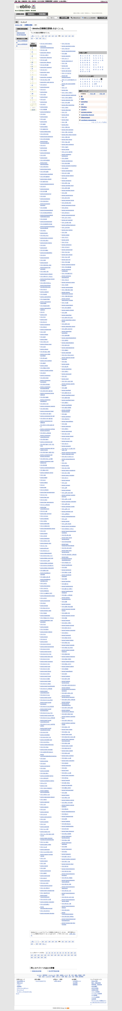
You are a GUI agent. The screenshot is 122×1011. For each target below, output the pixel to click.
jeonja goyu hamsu (67, 230)
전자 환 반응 (65, 829)
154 (69, 36)
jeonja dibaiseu (44, 590)
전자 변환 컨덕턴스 (45, 283)
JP (32, 79)
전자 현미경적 (66, 910)
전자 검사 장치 (44, 883)
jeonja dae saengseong (47, 502)
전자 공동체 (65, 158)
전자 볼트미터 (44, 129)
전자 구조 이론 (66, 257)
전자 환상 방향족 (66, 833)
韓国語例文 (31, 14)
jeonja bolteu (44, 126)
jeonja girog (65, 124)
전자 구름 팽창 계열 (67, 290)
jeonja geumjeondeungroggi (46, 907)
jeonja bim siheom (45, 52)
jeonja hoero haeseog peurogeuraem (68, 740)
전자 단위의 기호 (45, 541)
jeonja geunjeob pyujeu (68, 46)
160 (45, 955)
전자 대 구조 (43, 495)
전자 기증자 (65, 107)
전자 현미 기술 (66, 861)
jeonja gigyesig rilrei (67, 100)
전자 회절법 (65, 669)
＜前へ (32, 36)
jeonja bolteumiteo (45, 131)
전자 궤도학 (65, 366)
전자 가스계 (43, 847)
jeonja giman (65, 115)
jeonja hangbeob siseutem (66, 575)
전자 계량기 (65, 429)
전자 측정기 (43, 327)
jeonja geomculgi (45, 875)
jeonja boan (43, 102)
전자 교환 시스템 (66, 499)
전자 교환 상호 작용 (67, 492)
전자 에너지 (43, 639)
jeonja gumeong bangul (68, 264)
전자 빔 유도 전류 (45, 79)
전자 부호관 (43, 150)
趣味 (53, 976)
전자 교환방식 (66, 514)
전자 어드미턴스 (44, 742)
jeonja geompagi (45, 880)
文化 (40, 976)
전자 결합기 (65, 402)
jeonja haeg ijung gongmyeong (66, 551)
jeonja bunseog (44, 257)
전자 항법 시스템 (66, 572)
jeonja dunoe (44, 637)
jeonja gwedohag (66, 369)
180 (52, 955)
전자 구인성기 (66, 247)
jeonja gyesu (65, 465)
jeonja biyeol (43, 97)
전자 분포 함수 (44, 240)
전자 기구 (64, 87)
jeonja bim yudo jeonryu (47, 82)
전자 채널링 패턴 (45, 305)
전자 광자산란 (66, 345)
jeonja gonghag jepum (68, 190)
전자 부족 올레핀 (45, 176)
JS (32, 85)
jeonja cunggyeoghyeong (47, 467)
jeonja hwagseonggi (67, 816)
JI (32, 64)
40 (54, 952)
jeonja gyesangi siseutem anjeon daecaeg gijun (69, 453)
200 (58, 955)
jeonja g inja (43, 785)
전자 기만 (64, 112)
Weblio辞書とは (21, 981)
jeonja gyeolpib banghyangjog (66, 410)
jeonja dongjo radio (45, 610)
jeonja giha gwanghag (68, 105)
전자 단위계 (43, 536)
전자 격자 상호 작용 (67, 381)
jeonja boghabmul (45, 112)
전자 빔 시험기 (44, 55)
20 (49, 952)
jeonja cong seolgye (46, 360)
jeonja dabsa (44, 482)
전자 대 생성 (43, 500)
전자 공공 (64, 178)
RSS (68, 1008)
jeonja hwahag (66, 821)
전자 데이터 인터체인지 (46, 565)
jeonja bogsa (44, 116)
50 (57, 952)
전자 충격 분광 (44, 378)
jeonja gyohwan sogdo (68, 506)
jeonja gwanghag (66, 315)
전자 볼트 (43, 124)
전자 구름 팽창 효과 (67, 296)
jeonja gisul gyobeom (68, 144)
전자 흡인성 (65, 584)
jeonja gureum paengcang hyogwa (67, 299)
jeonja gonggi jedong (68, 175)
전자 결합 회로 (66, 397)
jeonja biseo (43, 92)
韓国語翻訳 (42, 14)
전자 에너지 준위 (45, 674)
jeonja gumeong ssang (68, 282)
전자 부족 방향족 (45, 160)
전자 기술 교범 (66, 142)
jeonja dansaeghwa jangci (47, 528)
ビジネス (39, 975)
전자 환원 (64, 846)
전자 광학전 (65, 340)
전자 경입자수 (66, 419)
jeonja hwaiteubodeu (67, 826)
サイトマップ (20, 990)
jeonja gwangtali (66, 352)
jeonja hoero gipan (67, 729)
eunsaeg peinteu (86, 112)
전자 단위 (43, 531)
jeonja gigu (65, 90)
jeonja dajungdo (44, 523)
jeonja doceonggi (45, 600)
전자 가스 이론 (44, 829)
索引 (17, 22)
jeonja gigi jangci (66, 70)
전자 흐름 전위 (66, 613)
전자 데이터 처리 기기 (46, 555)
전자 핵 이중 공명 (66, 548)
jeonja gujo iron (66, 259)
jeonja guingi (65, 240)
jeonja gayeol (44, 866)
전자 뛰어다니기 (44, 550)
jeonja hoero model (67, 745)
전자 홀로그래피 (66, 788)
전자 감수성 (43, 814)
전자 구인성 (65, 242)
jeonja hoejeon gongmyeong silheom (68, 710)
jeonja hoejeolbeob (67, 671)
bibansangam (85, 117)
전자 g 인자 (43, 783)
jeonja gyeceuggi (66, 374)
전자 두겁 (43, 624)
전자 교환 (64, 487)
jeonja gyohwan (66, 490)
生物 (63, 976)
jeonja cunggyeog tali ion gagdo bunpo (47, 449)
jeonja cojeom (44, 349)
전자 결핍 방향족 (66, 407)
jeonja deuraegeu (45, 586)
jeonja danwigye (44, 538)
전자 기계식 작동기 (67, 92)
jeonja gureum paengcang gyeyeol (67, 293)
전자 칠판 (43, 337)
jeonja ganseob (44, 826)
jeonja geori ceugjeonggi (47, 890)
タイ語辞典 (94, 995)
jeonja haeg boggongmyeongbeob (68, 544)
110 (75, 952)
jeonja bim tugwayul (46, 67)
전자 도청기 (43, 598)
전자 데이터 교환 (45, 560)
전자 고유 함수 (66, 227)
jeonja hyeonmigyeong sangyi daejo (68, 900)
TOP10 (83, 94)
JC (32, 52)
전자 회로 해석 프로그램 (68, 737)
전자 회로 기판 (66, 727)
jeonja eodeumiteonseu (47, 744)
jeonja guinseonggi (67, 249)
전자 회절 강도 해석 (67, 647)
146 (43, 36)
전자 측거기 (43, 322)
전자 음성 (43, 763)
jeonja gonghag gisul (67, 185)
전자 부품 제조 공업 (45, 265)
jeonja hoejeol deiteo (67, 640)
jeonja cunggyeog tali (46, 442)
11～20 (92, 93)
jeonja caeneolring (45, 297)
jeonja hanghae (66, 581)
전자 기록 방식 (66, 127)
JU (32, 89)
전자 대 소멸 (43, 511)
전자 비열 (43, 94)
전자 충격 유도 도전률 (46, 459)
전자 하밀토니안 (66, 562)
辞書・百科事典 (79, 976)
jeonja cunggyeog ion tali (47, 416)
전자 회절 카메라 (66, 659)
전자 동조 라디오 (45, 608)
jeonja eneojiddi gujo (46, 739)
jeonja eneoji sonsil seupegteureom (45, 721)
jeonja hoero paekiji (67, 750)
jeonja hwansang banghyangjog (66, 837)
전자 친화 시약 (44, 341)
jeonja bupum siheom (46, 274)
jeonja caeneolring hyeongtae (45, 302)
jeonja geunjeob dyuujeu (47, 913)
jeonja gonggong (66, 180)
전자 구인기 (65, 237)
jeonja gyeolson (66, 416)
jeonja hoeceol (66, 620)
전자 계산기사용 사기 (68, 456)
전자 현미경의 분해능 (68, 916)
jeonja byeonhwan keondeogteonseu (45, 286)
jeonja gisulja (65, 149)
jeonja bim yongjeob (46, 77)
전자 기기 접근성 (66, 73)
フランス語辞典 (96, 991)
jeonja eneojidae (45, 735)
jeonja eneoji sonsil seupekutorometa (45, 729)
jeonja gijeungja (66, 110)
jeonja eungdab (44, 771)
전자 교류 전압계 (66, 523)
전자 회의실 (65, 778)
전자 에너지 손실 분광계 (47, 706)
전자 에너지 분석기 (45, 644)
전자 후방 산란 (66, 797)
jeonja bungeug (44, 189)
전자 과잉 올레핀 (66, 307)
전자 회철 (64, 618)
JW (32, 93)
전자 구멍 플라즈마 (67, 273)
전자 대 (42, 485)
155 (73, 36)
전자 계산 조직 (66, 438)
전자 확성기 (65, 814)
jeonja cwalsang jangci (46, 472)
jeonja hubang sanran (68, 800)
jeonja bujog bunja (45, 169)
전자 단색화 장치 (45, 526)
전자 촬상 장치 (44, 470)
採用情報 (75, 984)
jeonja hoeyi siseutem (68, 775)
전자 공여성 (65, 207)
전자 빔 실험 (43, 60)
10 (46, 952)
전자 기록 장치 (66, 137)
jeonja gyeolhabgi (67, 405)
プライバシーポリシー (22, 988)
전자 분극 (43, 186)
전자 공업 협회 (66, 163)
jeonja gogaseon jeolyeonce (66, 155)
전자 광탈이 (65, 350)
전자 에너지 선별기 (45, 683)
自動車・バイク (64, 975)
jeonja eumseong (45, 766)
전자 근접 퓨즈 (66, 43)
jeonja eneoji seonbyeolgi (47, 686)
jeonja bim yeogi (45, 72)
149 (53, 36)
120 (32, 955)
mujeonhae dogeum (87, 115)
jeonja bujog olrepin (45, 179)
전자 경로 (64, 424)
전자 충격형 (43, 465)
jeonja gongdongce (67, 161)
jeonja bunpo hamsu (46, 243)
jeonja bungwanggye (46, 221)
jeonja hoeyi (65, 770)
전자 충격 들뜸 (44, 397)
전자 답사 (43, 480)
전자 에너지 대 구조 (45, 654)
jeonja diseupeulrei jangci (47, 595)
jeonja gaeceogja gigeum (47, 797)
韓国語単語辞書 (36, 971)
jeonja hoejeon (66, 676)
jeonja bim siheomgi (46, 57)
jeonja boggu (44, 107)
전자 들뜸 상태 (44, 570)
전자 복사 (43, 114)
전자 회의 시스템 (66, 773)
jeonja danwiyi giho (45, 543)
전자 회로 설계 (66, 753)
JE (32, 56)
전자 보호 (43, 119)
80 (65, 952)
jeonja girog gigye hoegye (69, 134)
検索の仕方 (20, 982)
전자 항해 (64, 579)
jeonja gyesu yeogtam (68, 475)
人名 (69, 976)
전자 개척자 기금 (45, 794)
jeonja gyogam (66, 485)
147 (46, 36)
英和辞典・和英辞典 (97, 984)
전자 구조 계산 (66, 252)
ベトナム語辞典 (96, 997)
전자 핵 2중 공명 (66, 535)
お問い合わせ (57, 981)
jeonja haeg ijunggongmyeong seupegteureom (67, 558)
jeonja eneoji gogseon (46, 661)
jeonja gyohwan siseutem (69, 501)
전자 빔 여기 (43, 70)
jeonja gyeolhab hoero (68, 400)
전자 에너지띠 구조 (45, 737)
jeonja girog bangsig (67, 129)
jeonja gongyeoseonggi (68, 215)
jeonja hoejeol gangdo (68, 645)
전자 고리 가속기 (66, 217)
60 (60, 952)
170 (48, 955)
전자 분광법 (43, 207)
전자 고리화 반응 (66, 222)
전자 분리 (43, 245)
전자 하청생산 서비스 (68, 528)
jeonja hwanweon (67, 849)
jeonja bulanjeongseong (47, 184)
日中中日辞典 (40, 1)
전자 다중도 (43, 521)
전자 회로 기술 (66, 732)
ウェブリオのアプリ (41, 981)
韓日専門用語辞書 (54, 971)
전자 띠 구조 (43, 545)
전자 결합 (64, 388)
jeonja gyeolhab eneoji (68, 395)
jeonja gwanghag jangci (68, 326)
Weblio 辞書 (18, 25)
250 (75, 955)
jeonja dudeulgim (45, 615)
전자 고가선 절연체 (67, 152)
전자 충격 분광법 (45, 384)
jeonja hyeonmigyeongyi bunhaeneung (68, 919)
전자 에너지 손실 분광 (46, 700)
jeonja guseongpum (67, 305)
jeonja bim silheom (45, 62)
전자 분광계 (43, 219)
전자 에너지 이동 (45, 669)
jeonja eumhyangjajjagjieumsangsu (48, 755)
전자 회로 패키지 (66, 748)
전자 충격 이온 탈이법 (46, 418)
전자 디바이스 (44, 588)
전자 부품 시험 (44, 271)
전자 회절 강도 (66, 642)
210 (62, 955)
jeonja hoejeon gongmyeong (66, 682)
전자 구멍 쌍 (65, 280)
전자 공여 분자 (66, 198)
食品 (66, 976)
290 (42, 957)
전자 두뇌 (43, 634)
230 (68, 955)
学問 (84, 975)
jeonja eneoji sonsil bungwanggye (45, 709)
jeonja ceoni (43, 319)
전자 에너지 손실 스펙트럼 (47, 718)
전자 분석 (43, 255)
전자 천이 (43, 317)
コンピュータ (51, 975)
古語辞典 (55, 1)
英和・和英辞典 (32, 1)
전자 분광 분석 (44, 201)
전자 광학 (64, 312)
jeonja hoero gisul (67, 734)
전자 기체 (64, 63)
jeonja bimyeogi (44, 87)
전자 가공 (43, 804)
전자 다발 (43, 475)
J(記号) (33, 109)
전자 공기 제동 (66, 173)
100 (71, 952)
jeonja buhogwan (45, 153)
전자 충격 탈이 (44, 439)
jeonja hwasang (66, 854)
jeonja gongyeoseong (68, 210)
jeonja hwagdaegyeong (68, 811)
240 (72, 955)
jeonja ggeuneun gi (67, 61)
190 (55, 955)
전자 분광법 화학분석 (46, 212)
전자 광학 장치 (66, 324)
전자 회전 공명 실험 (67, 707)
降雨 (82, 99)
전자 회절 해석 (66, 654)
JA (32, 47)
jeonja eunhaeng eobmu (47, 780)
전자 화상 (64, 851)
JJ (32, 66)
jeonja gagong (44, 807)
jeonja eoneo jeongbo (46, 749)
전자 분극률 (43, 191)
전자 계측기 (65, 371)
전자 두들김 (43, 613)
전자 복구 (43, 104)
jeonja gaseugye (45, 849)
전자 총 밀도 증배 (45, 351)
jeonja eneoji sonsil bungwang (45, 703)
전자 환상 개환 (66, 840)
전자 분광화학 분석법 (46, 224)
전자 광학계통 (66, 335)
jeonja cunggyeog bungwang (45, 381)
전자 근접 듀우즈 (45, 911)
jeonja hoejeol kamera (68, 661)
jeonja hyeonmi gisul (67, 864)
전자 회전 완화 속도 (67, 720)
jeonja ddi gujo (44, 548)
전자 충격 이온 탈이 (45, 413)
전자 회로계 (65, 763)
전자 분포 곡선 (44, 235)
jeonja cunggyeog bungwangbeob (45, 387)
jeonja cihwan (44, 334)
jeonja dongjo (44, 605)
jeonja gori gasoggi (67, 220)
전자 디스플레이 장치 (46, 593)
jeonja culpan (44, 365)
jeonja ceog (43, 314)
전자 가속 (43, 858)
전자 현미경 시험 (66, 903)
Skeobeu (84, 107)
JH (32, 62)
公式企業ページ (77, 981)
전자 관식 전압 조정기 (68, 355)
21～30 (102, 93)
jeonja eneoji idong (45, 671)
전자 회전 (64, 674)
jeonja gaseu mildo (45, 844)
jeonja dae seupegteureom (44, 508)
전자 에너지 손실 (45, 695)
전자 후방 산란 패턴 (67, 802)
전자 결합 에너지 (66, 392)
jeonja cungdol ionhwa (46, 370)
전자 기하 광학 (66, 102)
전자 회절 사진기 (66, 664)
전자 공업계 (65, 168)
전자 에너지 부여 (45, 649)
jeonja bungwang (45, 199)
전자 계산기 (65, 443)
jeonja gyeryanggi (67, 431)
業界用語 (45, 975)
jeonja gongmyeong (67, 195)
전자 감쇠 (43, 809)
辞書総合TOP (104, 1)
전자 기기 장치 (66, 68)
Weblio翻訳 (94, 986)
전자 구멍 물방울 (66, 267)
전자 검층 (43, 868)
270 (35, 957)
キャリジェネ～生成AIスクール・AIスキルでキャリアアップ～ (98, 1002)
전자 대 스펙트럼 (45, 505)
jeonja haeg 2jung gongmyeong (67, 538)
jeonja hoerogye (66, 765)
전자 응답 (43, 768)
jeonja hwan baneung (68, 831)
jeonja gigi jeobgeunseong (66, 76)
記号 (95, 83)
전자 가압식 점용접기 (46, 788)
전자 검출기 (43, 873)
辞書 (16, 1)
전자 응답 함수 (44, 773)
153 (66, 36)
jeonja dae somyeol (45, 513)
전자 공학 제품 (66, 188)
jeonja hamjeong (66, 570)
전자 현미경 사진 (66, 890)
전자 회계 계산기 (66, 628)
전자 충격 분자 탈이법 (46, 391)
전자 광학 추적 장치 (67, 317)
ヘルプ (18, 984)
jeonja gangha (44, 821)
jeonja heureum (66, 604)
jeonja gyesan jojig (67, 441)
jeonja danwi (43, 533)
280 (38, 957)
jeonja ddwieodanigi (46, 553)
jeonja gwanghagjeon (68, 342)
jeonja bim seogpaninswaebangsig (47, 46)
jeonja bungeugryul (45, 194)
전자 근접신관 (66, 48)
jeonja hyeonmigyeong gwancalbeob (68, 881)
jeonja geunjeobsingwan (68, 51)
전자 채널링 (43, 294)
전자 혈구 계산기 (66, 856)
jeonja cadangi (44, 292)
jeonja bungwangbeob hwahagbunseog (46, 215)
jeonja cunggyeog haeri (47, 411)
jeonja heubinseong (67, 586)
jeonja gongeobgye (67, 170)
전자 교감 (64, 482)
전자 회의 (64, 768)
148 (49, 36)
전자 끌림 (64, 53)
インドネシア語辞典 (97, 993)
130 (35, 955)
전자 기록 (64, 122)
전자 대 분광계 (44, 490)
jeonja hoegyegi (66, 635)
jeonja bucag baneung (46, 136)
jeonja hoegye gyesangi (68, 630)
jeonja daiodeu (44, 518)
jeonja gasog (44, 861)
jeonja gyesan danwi (67, 436)
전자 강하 (43, 819)
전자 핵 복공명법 (66, 541)
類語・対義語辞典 (22, 1)
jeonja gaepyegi (44, 802)
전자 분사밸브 (44, 250)
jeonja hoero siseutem (68, 760)
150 (56, 36)
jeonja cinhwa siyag (45, 344)
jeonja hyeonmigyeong (68, 869)
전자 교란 (64, 519)
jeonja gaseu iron (45, 831)
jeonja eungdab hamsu (46, 776)
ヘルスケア (48, 976)
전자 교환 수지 (66, 509)
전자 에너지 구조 (45, 664)
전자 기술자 (65, 147)
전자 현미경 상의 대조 (68, 897)
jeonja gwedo (65, 364)
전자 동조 (43, 603)
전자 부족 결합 (44, 171)
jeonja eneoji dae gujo (46, 656)
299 (37, 38)
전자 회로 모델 (66, 743)
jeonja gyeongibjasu (67, 421)
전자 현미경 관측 (66, 884)
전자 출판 (43, 363)
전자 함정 (64, 567)
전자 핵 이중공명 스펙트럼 (69, 554)
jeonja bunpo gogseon (46, 238)
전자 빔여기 (43, 84)
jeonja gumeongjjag (67, 287)
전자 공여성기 (66, 212)
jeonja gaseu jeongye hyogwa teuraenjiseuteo (47, 838)
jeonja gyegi (65, 379)
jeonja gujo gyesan (67, 254)
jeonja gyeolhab (66, 390)
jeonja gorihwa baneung (68, 225)
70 (63, 952)
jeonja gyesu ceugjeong (68, 470)
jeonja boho (43, 121)
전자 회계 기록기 (66, 623)
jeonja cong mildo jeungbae (45, 354)
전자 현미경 (65, 866)
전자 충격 (43, 373)
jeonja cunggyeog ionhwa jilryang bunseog (47, 429)
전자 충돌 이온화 (45, 368)
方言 (73, 976)
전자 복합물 (43, 109)
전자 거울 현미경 (45, 893)
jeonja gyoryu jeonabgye (69, 526)
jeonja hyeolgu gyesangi (68, 859)
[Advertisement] (73, 8)
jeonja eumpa (44, 761)
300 (40, 38)
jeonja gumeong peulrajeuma (66, 276)
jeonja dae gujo (44, 497)
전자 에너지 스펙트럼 (46, 688)
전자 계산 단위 (66, 433)
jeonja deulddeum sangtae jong (45, 580)
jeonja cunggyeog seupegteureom (45, 436)
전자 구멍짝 (65, 285)
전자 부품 (43, 260)
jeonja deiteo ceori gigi (46, 558)
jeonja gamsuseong (45, 817)
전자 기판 (64, 117)
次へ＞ (44, 38)
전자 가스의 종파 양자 (46, 852)
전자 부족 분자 (44, 166)
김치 (82, 104)
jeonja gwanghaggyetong (69, 338)
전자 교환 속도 (66, 504)
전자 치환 (43, 332)
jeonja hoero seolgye (68, 755)
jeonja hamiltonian (67, 565)
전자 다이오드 (44, 516)
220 (65, 955)
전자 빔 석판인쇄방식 (46, 43)
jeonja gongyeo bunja (68, 200)
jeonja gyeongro (66, 426)
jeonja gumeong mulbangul (66, 270)
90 (68, 952)
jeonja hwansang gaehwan (66, 843)
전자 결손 (64, 414)
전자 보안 (43, 99)
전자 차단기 (43, 289)
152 (63, 36)
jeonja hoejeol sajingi (68, 666)
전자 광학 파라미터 (67, 329)
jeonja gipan (65, 119)
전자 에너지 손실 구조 (46, 713)
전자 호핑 (64, 792)
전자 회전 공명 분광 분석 (69, 685)
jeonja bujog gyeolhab (46, 174)
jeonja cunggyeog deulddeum (45, 400)
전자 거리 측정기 (45, 888)
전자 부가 (43, 145)
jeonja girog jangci (67, 139)
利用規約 (19, 986)
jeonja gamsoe (44, 812)
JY (32, 97)
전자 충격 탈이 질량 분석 (47, 452)
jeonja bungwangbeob (46, 210)
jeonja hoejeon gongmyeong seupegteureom (66, 703)
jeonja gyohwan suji (67, 511)
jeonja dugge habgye (46, 632)
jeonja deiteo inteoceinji (47, 568)
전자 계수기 (65, 478)
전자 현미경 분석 (66, 871)
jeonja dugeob (44, 627)
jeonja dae (43, 487)
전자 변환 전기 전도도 (46, 276)
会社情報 (75, 982)
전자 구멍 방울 (66, 262)
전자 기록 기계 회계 (67, 132)
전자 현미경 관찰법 (67, 878)
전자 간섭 (43, 824)
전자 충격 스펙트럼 (45, 433)
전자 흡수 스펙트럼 (67, 595)
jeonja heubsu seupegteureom (66, 598)
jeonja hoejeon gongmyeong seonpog (68, 696)
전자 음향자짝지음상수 (46, 752)
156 (32, 38)
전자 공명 (64, 193)
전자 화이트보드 (66, 824)
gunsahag (84, 101)
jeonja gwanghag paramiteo (66, 332)
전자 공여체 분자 (66, 203)
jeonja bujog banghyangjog (44, 163)
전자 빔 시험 (43, 50)
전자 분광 (43, 196)
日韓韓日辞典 (48, 1)
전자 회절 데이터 (66, 637)
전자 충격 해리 (44, 408)
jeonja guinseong (66, 244)
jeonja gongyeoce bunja (68, 205)
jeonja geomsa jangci (46, 885)
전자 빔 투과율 (44, 65)
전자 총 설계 (43, 358)
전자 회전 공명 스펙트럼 (68, 699)
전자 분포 (43, 230)
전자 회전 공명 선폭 (67, 693)
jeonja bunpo (44, 233)
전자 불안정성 (44, 181)
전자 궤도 (64, 361)
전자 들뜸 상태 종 (45, 577)
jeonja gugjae (65, 235)
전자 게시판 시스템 (45, 899)
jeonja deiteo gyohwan (46, 563)
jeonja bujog (43, 158)
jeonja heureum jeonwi (68, 615)
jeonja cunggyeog (45, 375)
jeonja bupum (44, 262)
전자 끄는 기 (65, 58)
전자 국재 (64, 232)
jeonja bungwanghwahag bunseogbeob (47, 227)
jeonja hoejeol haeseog (68, 656)
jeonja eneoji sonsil (45, 697)
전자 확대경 (65, 809)
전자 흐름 (64, 601)
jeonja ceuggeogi (45, 324)
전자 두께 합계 (44, 629)
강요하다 (83, 109)
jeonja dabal (43, 477)
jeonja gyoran (65, 521)
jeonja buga (43, 148)
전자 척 (42, 312)
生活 (43, 976)
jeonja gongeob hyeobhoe (69, 165)
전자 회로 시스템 (66, 758)
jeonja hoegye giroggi (68, 625)
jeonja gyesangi (66, 446)
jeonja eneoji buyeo (45, 651)
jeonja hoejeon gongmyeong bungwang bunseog (68, 689)
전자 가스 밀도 (44, 842)
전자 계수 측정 (66, 468)
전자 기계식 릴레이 (67, 97)
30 (52, 952)
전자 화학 (64, 819)
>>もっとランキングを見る (99, 122)
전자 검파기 (43, 878)
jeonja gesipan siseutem (47, 902)
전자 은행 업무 (44, 778)
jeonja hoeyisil (66, 780)
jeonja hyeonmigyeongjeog (67, 913)
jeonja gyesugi (66, 480)
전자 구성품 (65, 302)
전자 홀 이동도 (66, 783)
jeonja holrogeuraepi (67, 790)
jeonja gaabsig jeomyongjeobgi (44, 791)
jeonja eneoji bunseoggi (47, 646)
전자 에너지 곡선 (45, 659)
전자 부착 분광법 (45, 139)
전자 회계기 (65, 633)
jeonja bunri (43, 248)
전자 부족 (43, 155)
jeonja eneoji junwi (45, 676)
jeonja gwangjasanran (68, 347)
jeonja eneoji (44, 641)
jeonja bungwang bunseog (45, 204)
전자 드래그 (43, 583)
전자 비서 (43, 89)
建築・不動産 (78, 975)
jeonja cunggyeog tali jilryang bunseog (46, 455)
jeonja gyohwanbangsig (68, 516)
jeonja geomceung (45, 870)
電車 (57, 975)
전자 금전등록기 (44, 904)
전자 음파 (43, 758)
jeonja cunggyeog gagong (47, 406)
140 (38, 955)
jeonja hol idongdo (67, 785)
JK (32, 68)
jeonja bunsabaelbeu (46, 252)
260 (32, 957)
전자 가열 (43, 863)
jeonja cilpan (43, 339)
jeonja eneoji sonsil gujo (47, 715)
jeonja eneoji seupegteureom (44, 691)
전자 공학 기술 (66, 183)
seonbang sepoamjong (88, 120)
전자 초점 (43, 346)
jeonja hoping (65, 795)
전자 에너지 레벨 (45, 678)
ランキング (24, 22)
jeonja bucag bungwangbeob (44, 142)
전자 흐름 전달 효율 (67, 606)
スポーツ (58, 976)
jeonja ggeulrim (66, 56)
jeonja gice (65, 66)
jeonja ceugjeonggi (45, 329)
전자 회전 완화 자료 (67, 714)
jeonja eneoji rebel (45, 681)
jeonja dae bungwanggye (47, 492)
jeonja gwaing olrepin (68, 310)
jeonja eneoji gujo (45, 666)
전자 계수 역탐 (66, 473)
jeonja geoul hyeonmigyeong (44, 896)
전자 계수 (64, 463)
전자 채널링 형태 (45, 299)
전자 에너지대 (44, 732)
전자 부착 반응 (44, 134)
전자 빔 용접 (43, 74)
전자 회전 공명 (66, 678)
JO (32, 77)
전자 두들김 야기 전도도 (47, 618)
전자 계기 (64, 376)
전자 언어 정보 (44, 747)
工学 (72, 975)
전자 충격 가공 (44, 403)
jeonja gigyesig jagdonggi (69, 95)
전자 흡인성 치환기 (67, 588)
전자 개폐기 (43, 799)
